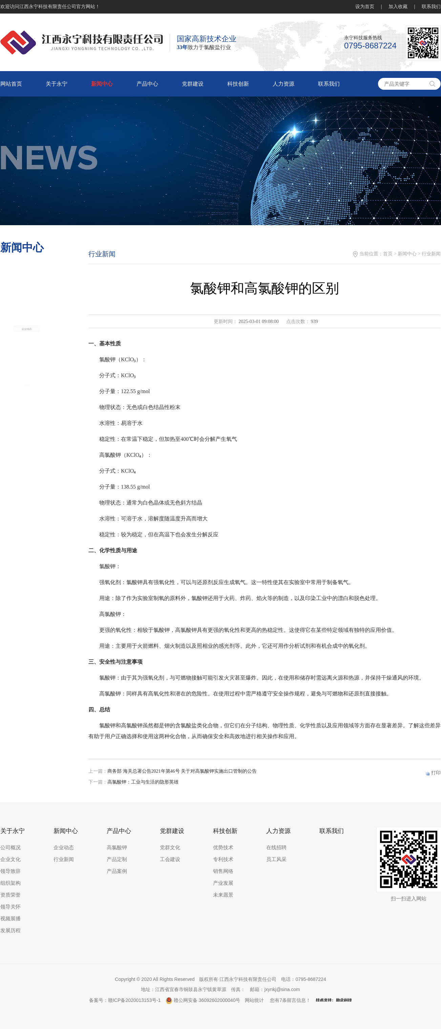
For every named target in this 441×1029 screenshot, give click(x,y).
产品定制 (117, 859)
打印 (436, 772)
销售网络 (223, 871)
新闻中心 (102, 84)
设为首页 (364, 6)
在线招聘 (276, 847)
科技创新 (238, 84)
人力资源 (283, 84)
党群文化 (170, 847)
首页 (388, 253)
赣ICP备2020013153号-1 (134, 1000)
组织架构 (10, 883)
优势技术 (223, 847)
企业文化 (10, 859)
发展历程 (10, 930)
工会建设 (170, 859)
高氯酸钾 (117, 847)
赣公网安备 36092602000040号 (203, 1000)
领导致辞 (10, 871)
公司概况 (10, 847)
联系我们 (431, 6)
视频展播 (10, 918)
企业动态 (26, 352)
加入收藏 (397, 6)
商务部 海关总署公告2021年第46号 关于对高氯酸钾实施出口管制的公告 (182, 771)
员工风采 (276, 859)
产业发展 (223, 883)
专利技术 (223, 859)
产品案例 (117, 871)
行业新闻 (64, 859)
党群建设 (193, 84)
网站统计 (254, 1000)
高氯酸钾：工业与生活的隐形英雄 (142, 782)
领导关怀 (10, 906)
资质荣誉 (10, 895)
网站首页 (11, 84)
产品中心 (147, 84)
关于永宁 (56, 84)
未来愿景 (223, 895)
